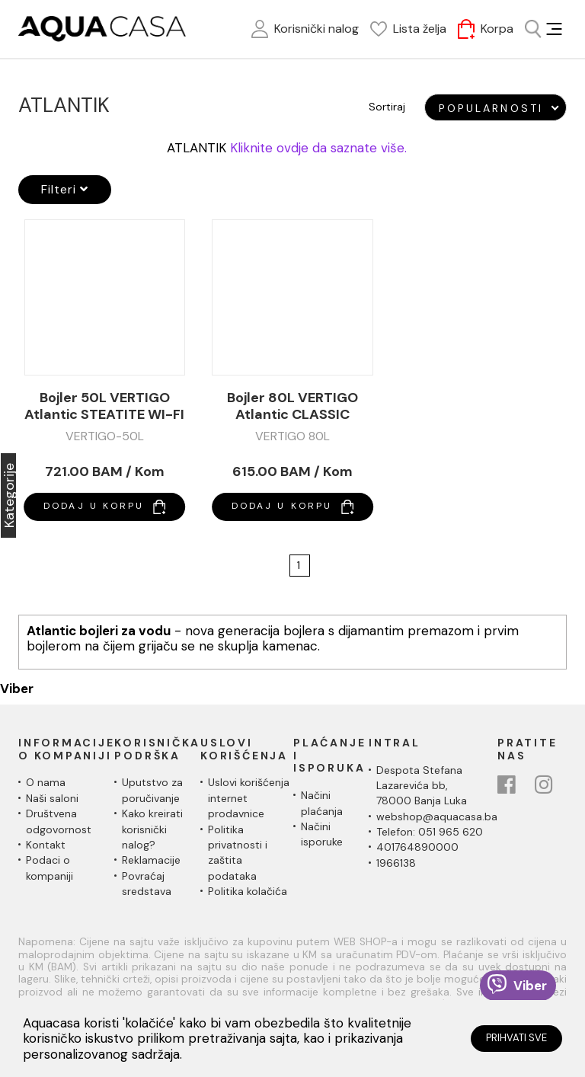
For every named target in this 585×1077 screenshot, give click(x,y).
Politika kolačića (247, 891)
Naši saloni (52, 798)
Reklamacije (151, 860)
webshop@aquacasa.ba (436, 816)
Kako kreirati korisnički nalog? (152, 829)
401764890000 (417, 847)
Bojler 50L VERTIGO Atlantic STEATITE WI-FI (104, 406)
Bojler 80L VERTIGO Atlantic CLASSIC (292, 406)
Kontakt (46, 845)
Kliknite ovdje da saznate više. (318, 147)
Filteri (64, 189)
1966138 (396, 863)
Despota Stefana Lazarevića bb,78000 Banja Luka (421, 785)
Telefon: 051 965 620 (429, 832)
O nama (46, 782)
